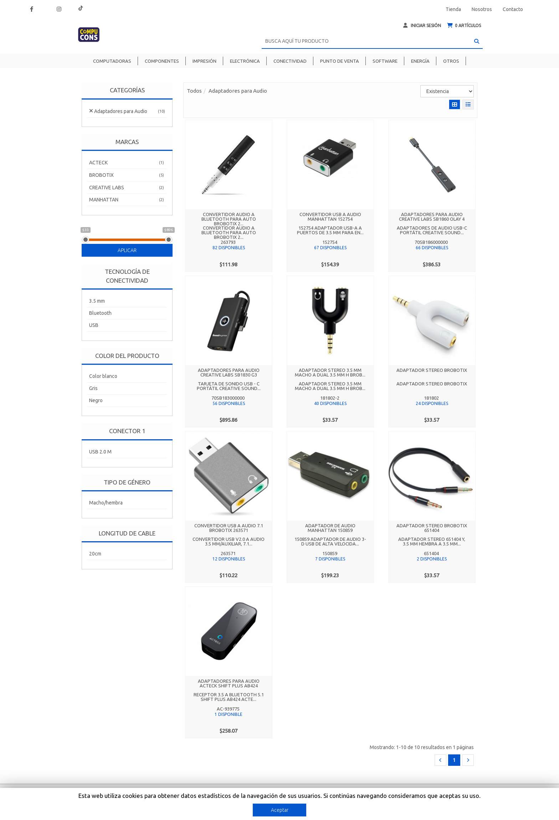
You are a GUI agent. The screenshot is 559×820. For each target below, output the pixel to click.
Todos (194, 91)
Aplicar (127, 250)
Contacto (513, 9)
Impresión (204, 60)
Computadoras (112, 60)
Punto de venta (339, 60)
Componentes (162, 60)
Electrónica (245, 60)
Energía (420, 60)
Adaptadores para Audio (238, 91)
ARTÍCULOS (464, 25)
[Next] (468, 760)
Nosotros (482, 9)
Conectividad (290, 60)
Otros (451, 60)
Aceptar (279, 810)
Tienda (453, 9)
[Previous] (440, 760)
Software (385, 60)
